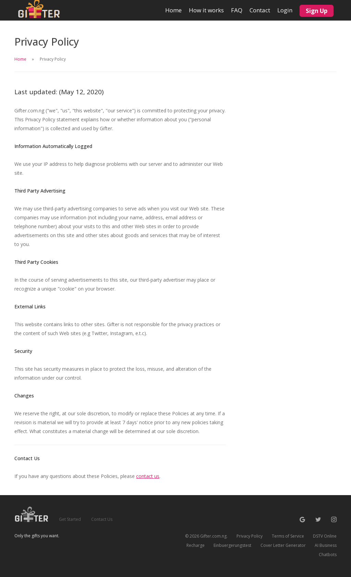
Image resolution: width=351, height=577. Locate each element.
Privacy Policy (250, 536)
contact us (147, 476)
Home (173, 7)
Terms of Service (288, 536)
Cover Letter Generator (283, 545)
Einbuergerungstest (232, 545)
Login (284, 10)
